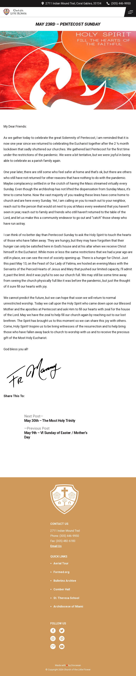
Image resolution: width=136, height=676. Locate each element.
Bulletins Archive (64, 580)
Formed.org (61, 572)
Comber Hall (61, 589)
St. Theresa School (66, 598)
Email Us (56, 546)
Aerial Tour (61, 563)
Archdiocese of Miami (68, 606)
